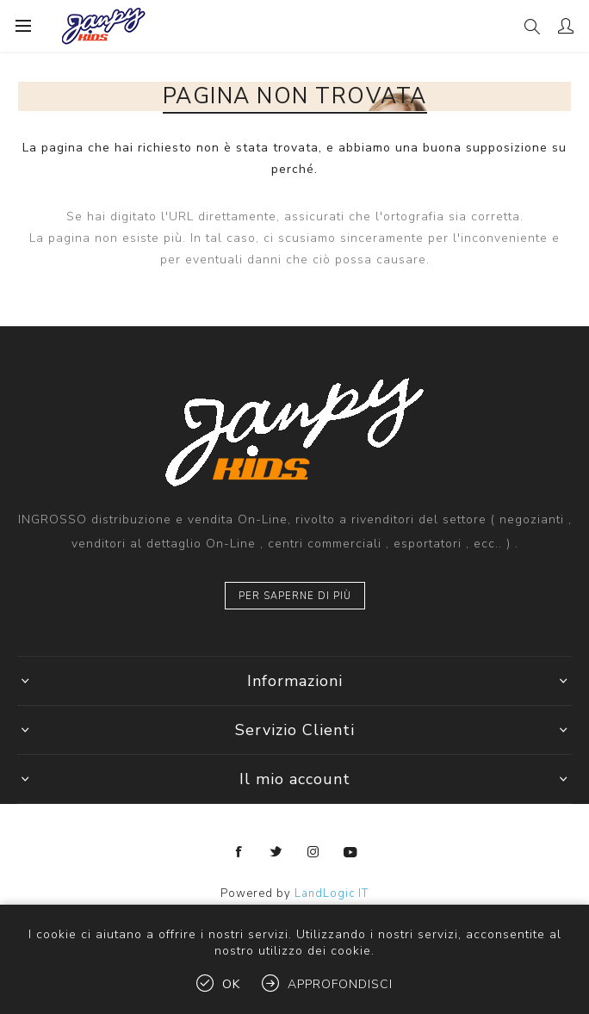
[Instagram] (313, 852)
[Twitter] (276, 852)
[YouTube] (350, 852)
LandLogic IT (331, 893)
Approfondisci (340, 984)
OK (231, 984)
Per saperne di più (295, 596)
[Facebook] (239, 852)
